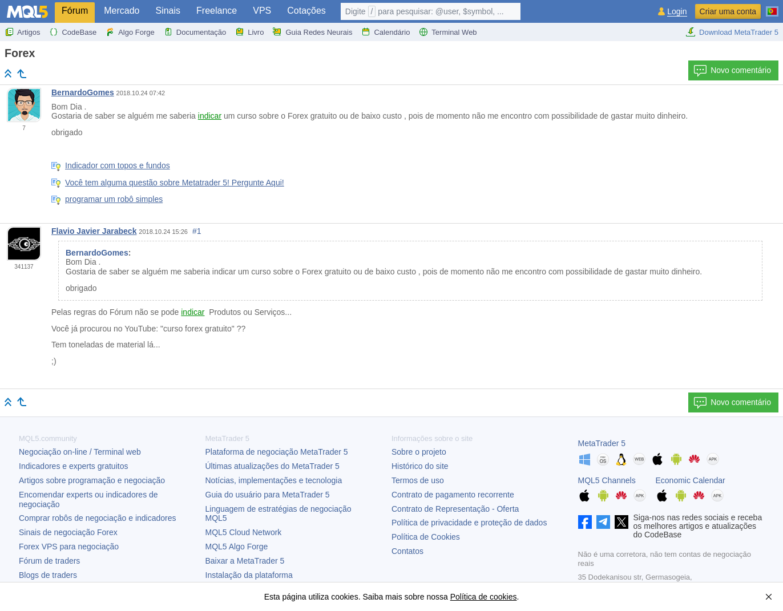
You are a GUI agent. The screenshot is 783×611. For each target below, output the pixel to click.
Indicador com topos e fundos (117, 165)
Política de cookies (483, 596)
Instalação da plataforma (249, 575)
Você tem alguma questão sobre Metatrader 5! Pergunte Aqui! (174, 182)
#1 (196, 231)
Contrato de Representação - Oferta (455, 508)
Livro (249, 32)
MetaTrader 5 (602, 443)
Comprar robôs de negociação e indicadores (97, 518)
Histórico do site (420, 466)
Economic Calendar (690, 480)
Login (677, 11)
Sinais (167, 10)
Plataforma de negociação (276, 451)
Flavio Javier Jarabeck (93, 231)
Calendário (385, 32)
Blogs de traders (48, 575)
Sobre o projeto (419, 451)
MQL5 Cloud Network (243, 532)
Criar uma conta (728, 11)
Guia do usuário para (267, 494)
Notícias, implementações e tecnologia (273, 480)
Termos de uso (418, 480)
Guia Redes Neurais (312, 32)
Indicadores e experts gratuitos (73, 466)
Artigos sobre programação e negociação (92, 480)
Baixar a (245, 560)
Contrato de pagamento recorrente (453, 494)
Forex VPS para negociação (69, 546)
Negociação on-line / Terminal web (80, 451)
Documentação (195, 32)
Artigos (22, 32)
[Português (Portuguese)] (772, 7)
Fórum (75, 10)
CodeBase (72, 32)
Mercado (121, 10)
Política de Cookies (426, 536)
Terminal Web (448, 32)
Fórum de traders (49, 560)
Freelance (216, 10)
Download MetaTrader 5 (731, 32)
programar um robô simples (114, 199)
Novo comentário (732, 71)
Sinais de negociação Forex (68, 532)
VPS (262, 10)
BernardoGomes (82, 92)
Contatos (407, 551)
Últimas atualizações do (272, 466)
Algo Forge (130, 32)
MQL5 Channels (607, 480)
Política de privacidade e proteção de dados (469, 522)
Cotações (306, 10)
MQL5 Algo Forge (236, 546)
